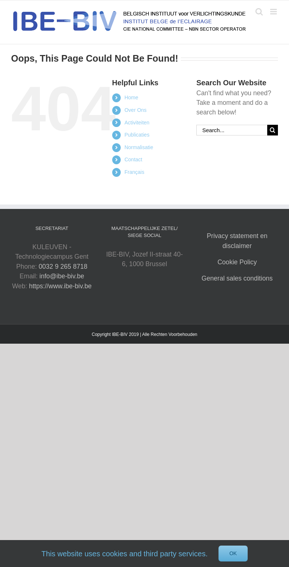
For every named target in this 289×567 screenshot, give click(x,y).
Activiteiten (136, 123)
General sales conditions (237, 278)
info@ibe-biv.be (61, 276)
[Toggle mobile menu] (274, 12)
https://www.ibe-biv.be (60, 286)
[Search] (272, 130)
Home (131, 97)
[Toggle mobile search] (259, 12)
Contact (133, 159)
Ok (233, 553)
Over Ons (135, 110)
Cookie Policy (237, 262)
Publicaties (136, 135)
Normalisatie (138, 147)
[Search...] (231, 130)
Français (134, 172)
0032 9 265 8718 (63, 266)
